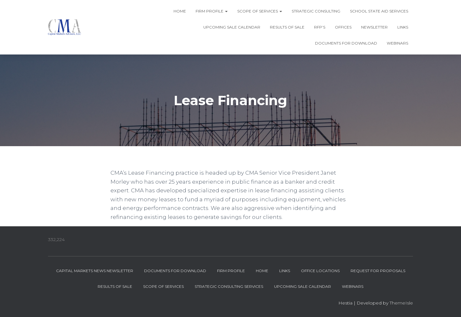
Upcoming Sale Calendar (231, 27)
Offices (343, 27)
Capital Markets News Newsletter (94, 270)
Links (402, 27)
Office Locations (320, 270)
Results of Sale (287, 27)
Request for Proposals (378, 270)
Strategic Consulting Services (229, 286)
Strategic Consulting (316, 11)
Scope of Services (259, 11)
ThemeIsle (401, 303)
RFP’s (319, 27)
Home (180, 11)
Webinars (397, 43)
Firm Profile (212, 11)
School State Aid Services (379, 11)
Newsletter (374, 27)
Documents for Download (346, 43)
